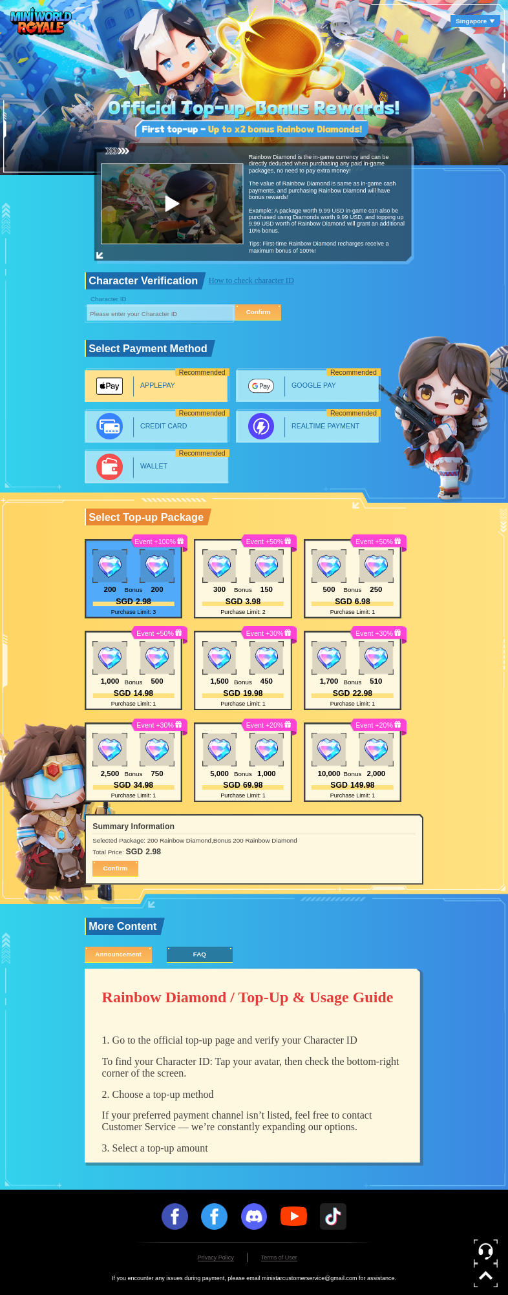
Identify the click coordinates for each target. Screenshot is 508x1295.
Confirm (258, 311)
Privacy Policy (216, 1257)
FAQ (199, 954)
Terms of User (279, 1257)
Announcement (118, 954)
